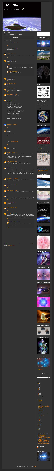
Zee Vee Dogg (9, 213)
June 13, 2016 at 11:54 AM (13, 124)
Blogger (35, 466)
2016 (38, 395)
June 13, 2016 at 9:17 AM (13, 94)
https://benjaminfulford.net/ (41, 436)
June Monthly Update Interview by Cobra (44, 405)
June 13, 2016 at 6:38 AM (12, 83)
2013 (38, 428)
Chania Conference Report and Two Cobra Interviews (43, 410)
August (40, 401)
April (39, 420)
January (40, 424)
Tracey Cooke (9, 178)
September (40, 400)
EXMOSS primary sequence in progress (43, 406)
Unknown (8, 161)
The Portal (11, 5)
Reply (7, 45)
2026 (38, 383)
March (39, 421)
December (40, 396)
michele (8, 53)
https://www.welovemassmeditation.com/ (43, 433)
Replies (9, 64)
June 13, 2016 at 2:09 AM (14, 48)
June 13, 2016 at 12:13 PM (14, 141)
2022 (38, 388)
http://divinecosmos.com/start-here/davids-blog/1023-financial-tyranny (43, 442)
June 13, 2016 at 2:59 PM (14, 178)
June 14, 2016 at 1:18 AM (14, 71)
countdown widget (43, 34)
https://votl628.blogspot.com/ (42, 435)
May (39, 419)
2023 (38, 387)
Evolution (8, 94)
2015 (38, 425)
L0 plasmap (40, 408)
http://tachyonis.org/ (40, 369)
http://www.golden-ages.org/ (41, 434)
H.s (9, 66)
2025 (38, 384)
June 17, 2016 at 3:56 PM (14, 213)
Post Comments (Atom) (11, 245)
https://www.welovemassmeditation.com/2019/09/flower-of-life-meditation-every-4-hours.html (44, 170)
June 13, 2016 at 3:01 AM (12, 53)
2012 (38, 429)
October (40, 399)
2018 (38, 393)
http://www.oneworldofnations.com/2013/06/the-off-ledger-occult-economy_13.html (44, 443)
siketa (10, 71)
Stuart (7, 83)
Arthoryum (8, 124)
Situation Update (40, 407)
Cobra (39, 447)
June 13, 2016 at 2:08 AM (14, 42)
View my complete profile (40, 449)
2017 (38, 394)
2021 (38, 389)
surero (8, 202)
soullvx (8, 152)
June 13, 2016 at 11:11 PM (14, 66)
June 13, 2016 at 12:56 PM (12, 152)
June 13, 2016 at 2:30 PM (13, 161)
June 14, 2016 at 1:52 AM (13, 190)
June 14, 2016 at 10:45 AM (12, 202)
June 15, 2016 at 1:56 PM (13, 207)
